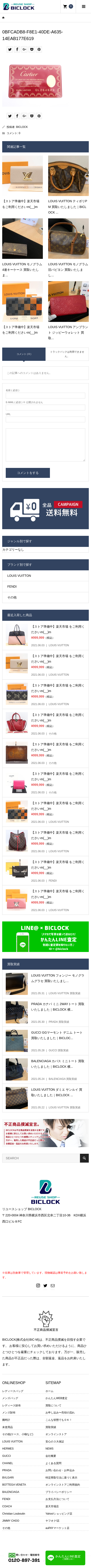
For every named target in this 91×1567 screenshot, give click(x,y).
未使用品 (7, 1427)
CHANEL (7, 1463)
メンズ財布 (8, 1412)
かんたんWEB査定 (56, 1398)
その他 (12, 597)
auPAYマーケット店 (57, 1528)
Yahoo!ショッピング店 (59, 1513)
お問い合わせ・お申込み (60, 1470)
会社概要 (51, 1455)
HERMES (7, 1448)
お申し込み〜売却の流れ (60, 1412)
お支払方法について (57, 1499)
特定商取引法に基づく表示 (61, 1477)
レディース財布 (11, 1405)
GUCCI (6, 1455)
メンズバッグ (10, 1398)
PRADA (6, 1470)
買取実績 (51, 1427)
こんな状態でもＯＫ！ (59, 1419)
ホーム (49, 1391)
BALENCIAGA (10, 1492)
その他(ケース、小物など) (17, 1434)
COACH (7, 1506)
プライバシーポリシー (59, 1492)
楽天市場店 (52, 1506)
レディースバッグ (12, 1391)
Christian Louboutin (13, 1513)
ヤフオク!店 (52, 1520)
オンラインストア (56, 1434)
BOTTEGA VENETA (14, 1484)
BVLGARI (8, 1477)
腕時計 (6, 1419)
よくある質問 (53, 1463)
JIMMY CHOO (10, 1520)
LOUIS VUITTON (19, 575)
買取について (53, 1405)
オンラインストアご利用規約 (63, 1484)
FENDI (12, 586)
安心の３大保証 (55, 1441)
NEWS (49, 1448)
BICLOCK (22, 127)
